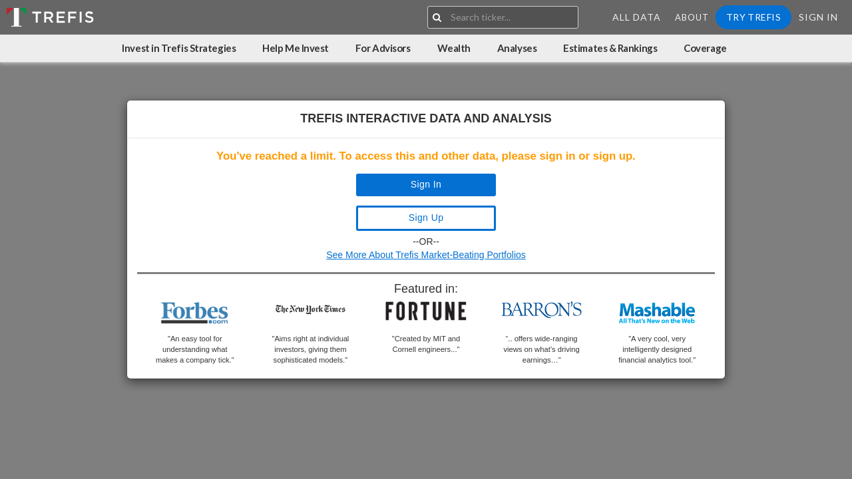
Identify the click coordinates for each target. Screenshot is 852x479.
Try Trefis (753, 17)
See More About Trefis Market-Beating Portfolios (426, 254)
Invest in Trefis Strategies (179, 48)
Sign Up (426, 217)
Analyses (516, 48)
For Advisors (383, 48)
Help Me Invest (295, 48)
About (692, 17)
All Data (636, 17)
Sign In (818, 17)
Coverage (705, 48)
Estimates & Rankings (610, 48)
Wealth (454, 48)
